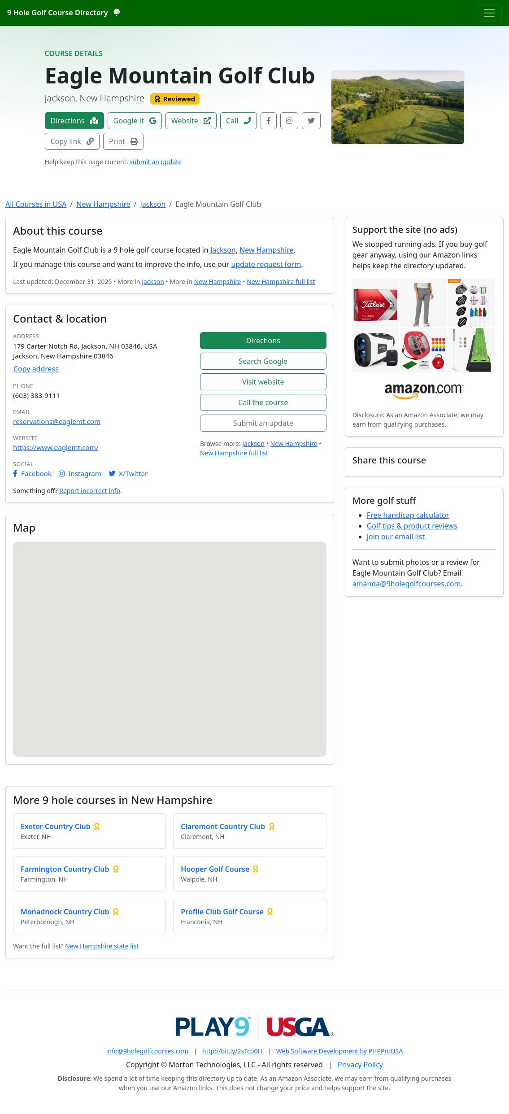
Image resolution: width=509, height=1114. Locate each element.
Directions (74, 121)
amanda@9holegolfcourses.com (406, 584)
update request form (266, 264)
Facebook (32, 473)
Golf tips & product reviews (412, 526)
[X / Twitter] (311, 120)
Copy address (36, 369)
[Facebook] (269, 120)
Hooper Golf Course (215, 869)
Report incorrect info (89, 490)
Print (123, 141)
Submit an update (263, 423)
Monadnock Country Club (65, 912)
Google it (134, 121)
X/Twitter (128, 473)
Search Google (263, 361)
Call (238, 121)
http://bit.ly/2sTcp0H (232, 1051)
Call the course (263, 402)
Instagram (80, 473)
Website (191, 121)
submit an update (156, 161)
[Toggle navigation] (489, 13)
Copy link (72, 141)
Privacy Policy (360, 1065)
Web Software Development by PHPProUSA (339, 1051)
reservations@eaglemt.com (56, 421)
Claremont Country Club (223, 826)
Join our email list (396, 537)
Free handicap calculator (408, 515)
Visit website (263, 382)
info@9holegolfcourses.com (147, 1051)
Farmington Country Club (65, 869)
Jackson (152, 204)
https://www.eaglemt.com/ (56, 447)
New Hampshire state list (102, 946)
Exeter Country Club (56, 826)
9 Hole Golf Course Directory (63, 12)
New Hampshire (103, 204)
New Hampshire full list (281, 281)
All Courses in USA (35, 204)
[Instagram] (289, 120)
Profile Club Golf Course (222, 912)
